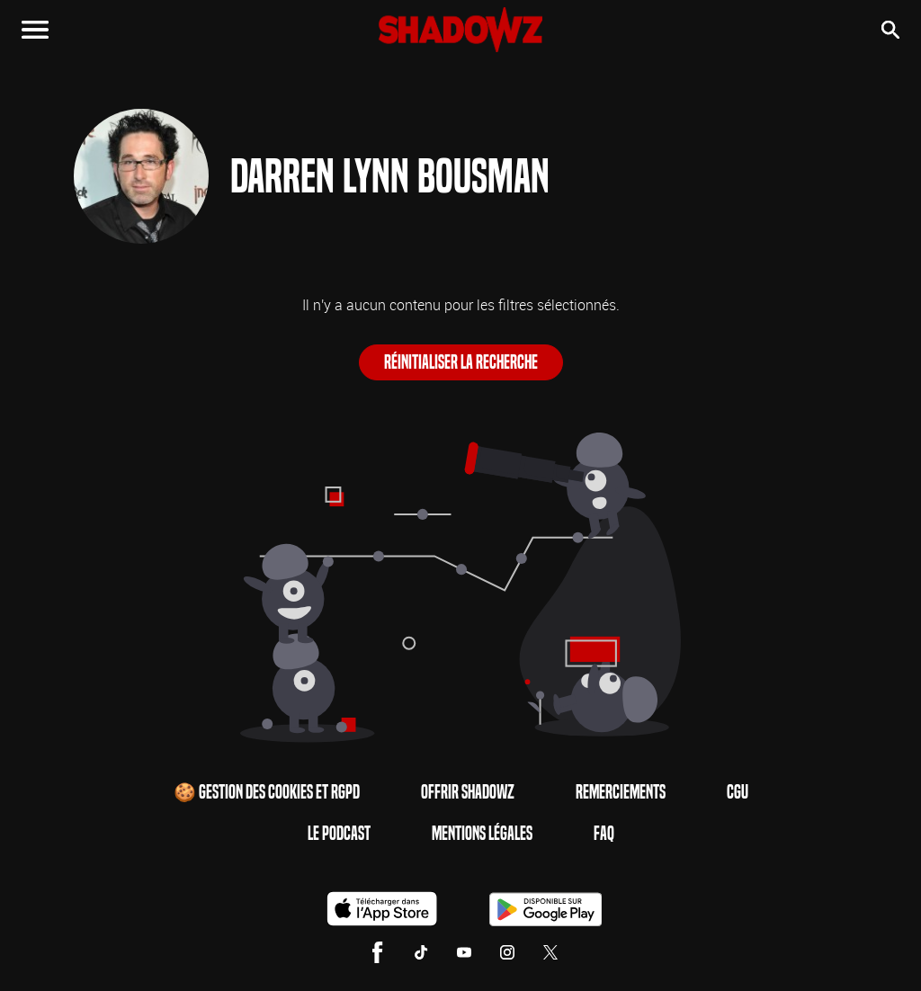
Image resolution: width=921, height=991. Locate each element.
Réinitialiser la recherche (461, 362)
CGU (737, 792)
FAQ (604, 833)
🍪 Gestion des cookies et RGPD (267, 792)
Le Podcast (339, 833)
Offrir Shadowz (467, 792)
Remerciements (621, 792)
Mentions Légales (482, 833)
